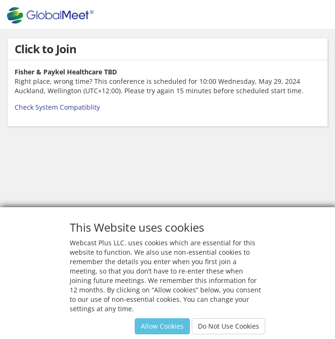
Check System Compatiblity (57, 107)
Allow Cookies (162, 326)
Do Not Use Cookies (228, 326)
